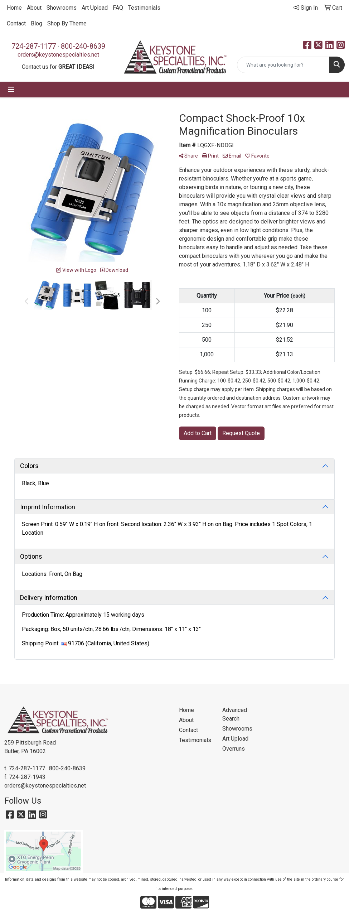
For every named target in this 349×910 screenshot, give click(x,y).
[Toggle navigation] (11, 90)
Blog (36, 23)
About (34, 7)
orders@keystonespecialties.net (58, 54)
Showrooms (62, 7)
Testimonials (144, 7)
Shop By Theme (67, 23)
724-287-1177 (33, 46)
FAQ (118, 7)
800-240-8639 (83, 46)
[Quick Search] (283, 65)
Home (14, 7)
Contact (16, 23)
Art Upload (95, 7)
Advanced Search (234, 714)
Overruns (233, 748)
